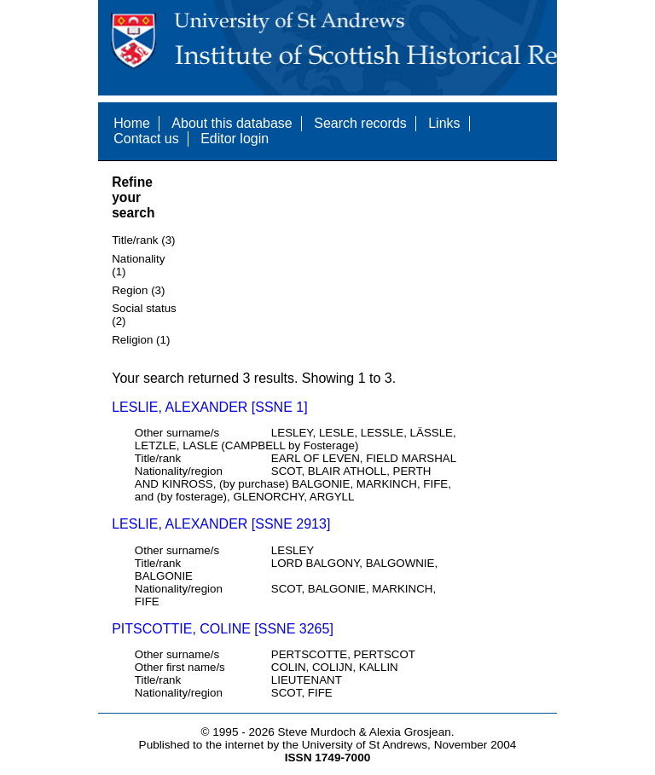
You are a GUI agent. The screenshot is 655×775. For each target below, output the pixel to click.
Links (444, 123)
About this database (231, 123)
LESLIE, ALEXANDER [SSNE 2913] (221, 524)
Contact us (145, 138)
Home (131, 123)
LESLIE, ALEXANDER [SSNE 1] (209, 407)
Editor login (234, 138)
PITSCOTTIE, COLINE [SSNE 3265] (222, 629)
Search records (360, 123)
